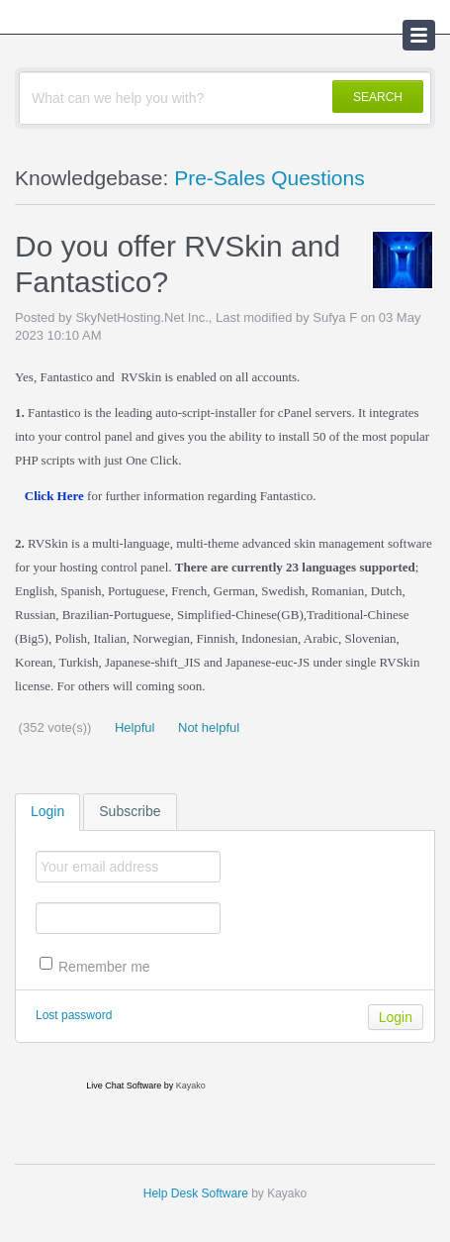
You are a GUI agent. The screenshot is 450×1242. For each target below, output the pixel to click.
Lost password (74, 1015)
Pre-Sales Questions (269, 177)
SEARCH (378, 97)
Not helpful (206, 727)
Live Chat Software (123, 1085)
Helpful (132, 727)
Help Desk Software (195, 1193)
